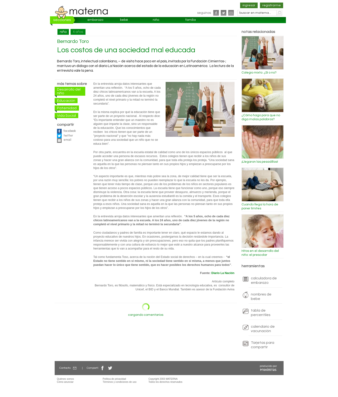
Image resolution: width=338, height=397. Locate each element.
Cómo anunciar (65, 381)
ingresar (248, 5)
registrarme (271, 5)
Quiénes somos (65, 378)
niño (156, 19)
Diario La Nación (223, 273)
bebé (124, 19)
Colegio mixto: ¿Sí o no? (259, 72)
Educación (66, 100)
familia (190, 19)
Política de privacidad (114, 378)
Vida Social (66, 115)
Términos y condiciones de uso (120, 381)
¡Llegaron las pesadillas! (260, 161)
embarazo (95, 19)
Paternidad (67, 108)
